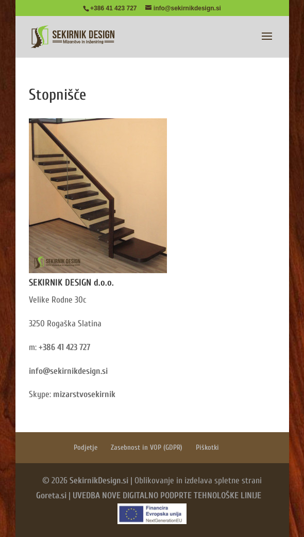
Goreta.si (51, 495)
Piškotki (207, 447)
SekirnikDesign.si (99, 480)
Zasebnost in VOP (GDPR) (146, 447)
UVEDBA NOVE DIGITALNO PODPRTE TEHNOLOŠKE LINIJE (167, 495)
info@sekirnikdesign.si (68, 371)
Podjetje (85, 447)
